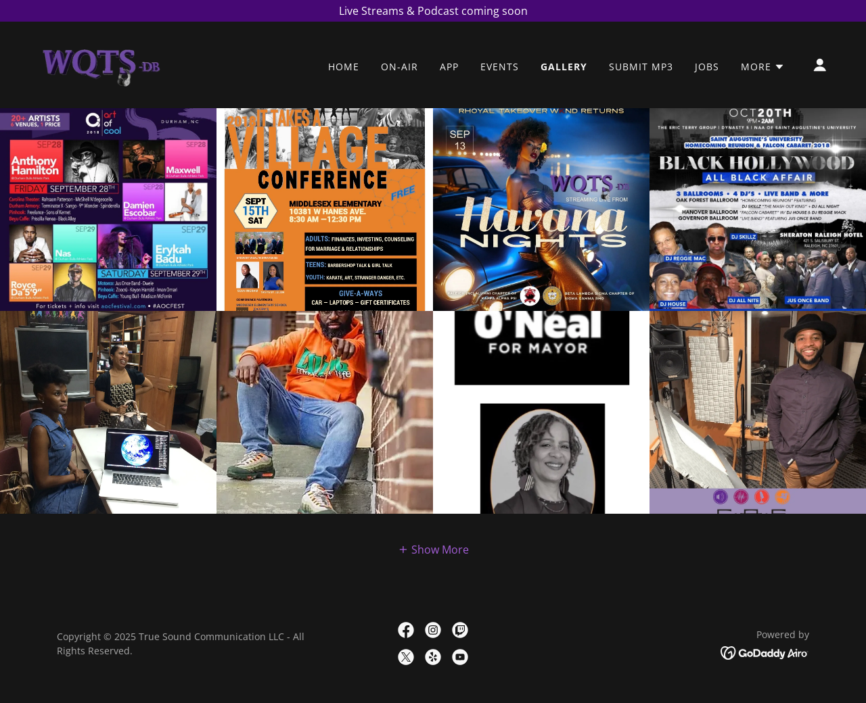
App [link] (449, 66)
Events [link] (499, 66)
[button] (763, 67)
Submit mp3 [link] (641, 66)
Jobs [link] (707, 66)
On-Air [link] (399, 66)
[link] (100, 63)
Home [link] (343, 66)
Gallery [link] (564, 66)
